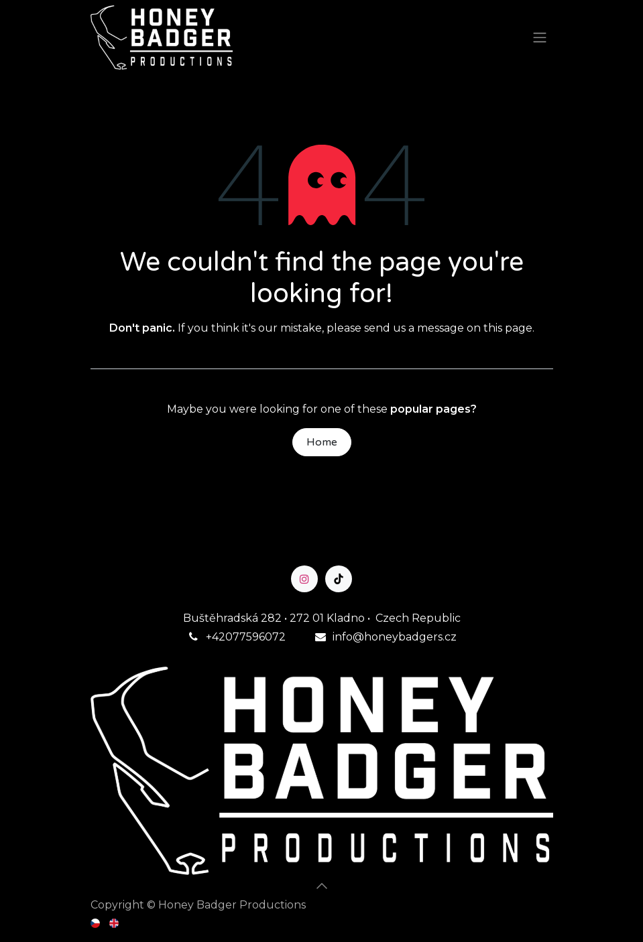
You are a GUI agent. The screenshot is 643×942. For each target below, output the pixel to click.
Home (321, 442)
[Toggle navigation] (539, 38)
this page (507, 328)
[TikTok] (338, 578)
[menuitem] (96, 922)
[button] (322, 886)
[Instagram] (304, 578)
